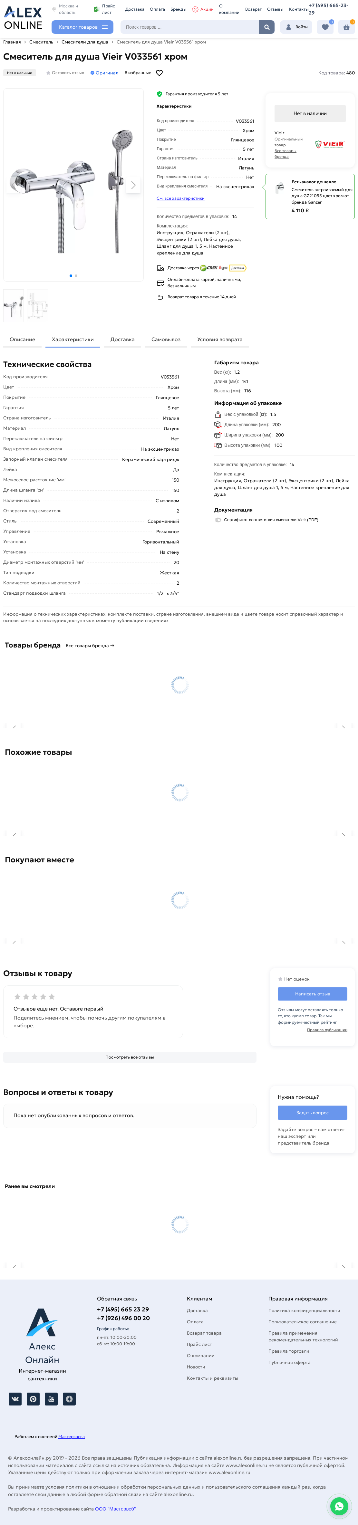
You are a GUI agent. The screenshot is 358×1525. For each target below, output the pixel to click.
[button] (71, 275)
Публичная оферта (289, 1362)
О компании (229, 9)
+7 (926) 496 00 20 (123, 1318)
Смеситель (41, 42)
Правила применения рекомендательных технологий (303, 1336)
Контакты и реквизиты (212, 1378)
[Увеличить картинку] (73, 185)
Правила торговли (288, 1351)
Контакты (299, 9)
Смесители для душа (85, 42)
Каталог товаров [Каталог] (78, 27)
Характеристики (73, 339)
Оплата (157, 9)
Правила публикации (327, 1029)
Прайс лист (104, 9)
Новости (196, 1367)
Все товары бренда (285, 153)
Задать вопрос (312, 1113)
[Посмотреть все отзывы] (129, 1057)
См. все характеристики (181, 198)
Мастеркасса (71, 1436)
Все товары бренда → (90, 645)
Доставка (134, 9)
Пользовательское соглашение (302, 1322)
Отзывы (275, 9)
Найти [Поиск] (267, 27)
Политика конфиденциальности (304, 1310)
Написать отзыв (312, 994)
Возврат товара (204, 1333)
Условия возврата (220, 339)
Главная (12, 42)
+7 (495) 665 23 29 (123, 1309)
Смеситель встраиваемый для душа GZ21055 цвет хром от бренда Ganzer (322, 196)
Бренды (178, 9)
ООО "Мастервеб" (115, 1508)
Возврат (253, 9)
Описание (22, 339)
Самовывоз (165, 339)
